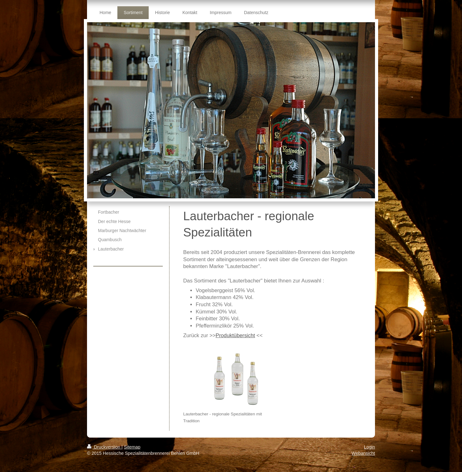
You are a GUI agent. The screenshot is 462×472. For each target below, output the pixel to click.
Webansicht (363, 453)
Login (369, 446)
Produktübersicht (235, 335)
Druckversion (104, 446)
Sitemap (132, 446)
